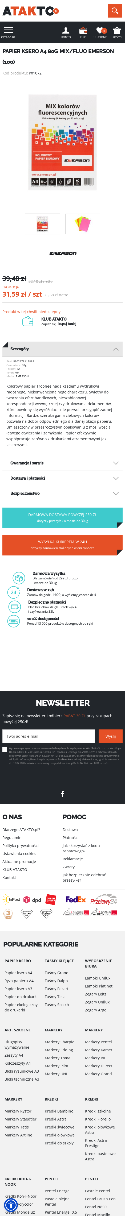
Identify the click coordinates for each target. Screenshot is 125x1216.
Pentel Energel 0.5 (61, 1212)
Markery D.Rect (98, 1065)
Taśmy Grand (56, 972)
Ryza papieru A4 (19, 980)
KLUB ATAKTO (14, 869)
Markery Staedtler (21, 1119)
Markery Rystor (18, 1111)
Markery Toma (57, 1057)
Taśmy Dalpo (56, 980)
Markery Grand (98, 1073)
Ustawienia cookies (19, 853)
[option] (62, 142)
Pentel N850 (96, 1206)
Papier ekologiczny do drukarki (21, 1007)
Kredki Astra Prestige (96, 1143)
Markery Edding (59, 1049)
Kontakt (9, 877)
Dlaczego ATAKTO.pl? (21, 829)
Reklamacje (73, 858)
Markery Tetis (17, 1127)
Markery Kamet (98, 1049)
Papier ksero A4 (18, 972)
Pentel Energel (58, 1190)
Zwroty (69, 866)
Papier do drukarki (21, 996)
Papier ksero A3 (18, 988)
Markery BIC (96, 1057)
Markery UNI (56, 1073)
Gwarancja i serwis (26, 463)
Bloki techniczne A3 (22, 1079)
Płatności (71, 837)
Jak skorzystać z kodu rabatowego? (81, 848)
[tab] (62, 349)
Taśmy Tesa (55, 996)
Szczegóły (19, 349)
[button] (11, 1205)
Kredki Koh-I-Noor (21, 1196)
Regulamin (12, 837)
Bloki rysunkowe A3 (22, 1071)
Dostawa (70, 829)
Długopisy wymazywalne (17, 1044)
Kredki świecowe (59, 1127)
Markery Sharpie (59, 1041)
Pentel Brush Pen (100, 1198)
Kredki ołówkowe (60, 1135)
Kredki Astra (56, 1119)
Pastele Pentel (97, 1190)
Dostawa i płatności (27, 478)
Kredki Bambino (59, 1111)
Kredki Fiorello (98, 1119)
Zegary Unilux (97, 1002)
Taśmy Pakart (56, 988)
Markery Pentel (98, 1041)
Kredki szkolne (98, 1111)
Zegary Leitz (95, 994)
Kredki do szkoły (59, 1143)
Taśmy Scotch (57, 1004)
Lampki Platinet (98, 986)
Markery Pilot (56, 1065)
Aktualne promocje (19, 861)
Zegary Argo (95, 1009)
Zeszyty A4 (14, 1055)
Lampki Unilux (97, 978)
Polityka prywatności (20, 845)
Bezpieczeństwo (24, 493)
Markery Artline (18, 1135)
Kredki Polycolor (19, 1204)
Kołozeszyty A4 (18, 1063)
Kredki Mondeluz (20, 1212)
